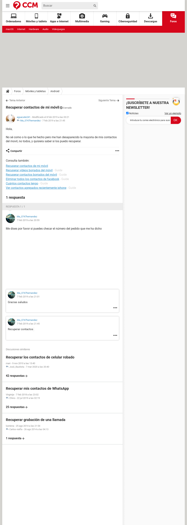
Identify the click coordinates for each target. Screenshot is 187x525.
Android (54, 91)
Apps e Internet (59, 18)
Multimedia (82, 18)
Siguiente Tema (107, 100)
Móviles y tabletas (35, 91)
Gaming (105, 18)
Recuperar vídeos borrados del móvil (29, 170)
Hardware (34, 29)
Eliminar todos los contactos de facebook (32, 179)
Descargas (150, 18)
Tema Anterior (17, 100)
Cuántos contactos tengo (22, 183)
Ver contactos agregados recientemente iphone (36, 188)
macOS (10, 29)
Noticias (132, 113)
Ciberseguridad (128, 18)
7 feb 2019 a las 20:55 (28, 220)
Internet (21, 29)
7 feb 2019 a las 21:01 (28, 296)
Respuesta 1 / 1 (15, 206)
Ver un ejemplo (173, 113)
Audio (45, 29)
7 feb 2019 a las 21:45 (53, 120)
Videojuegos (58, 29)
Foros (173, 18)
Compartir (16, 151)
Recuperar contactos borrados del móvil (31, 174)
